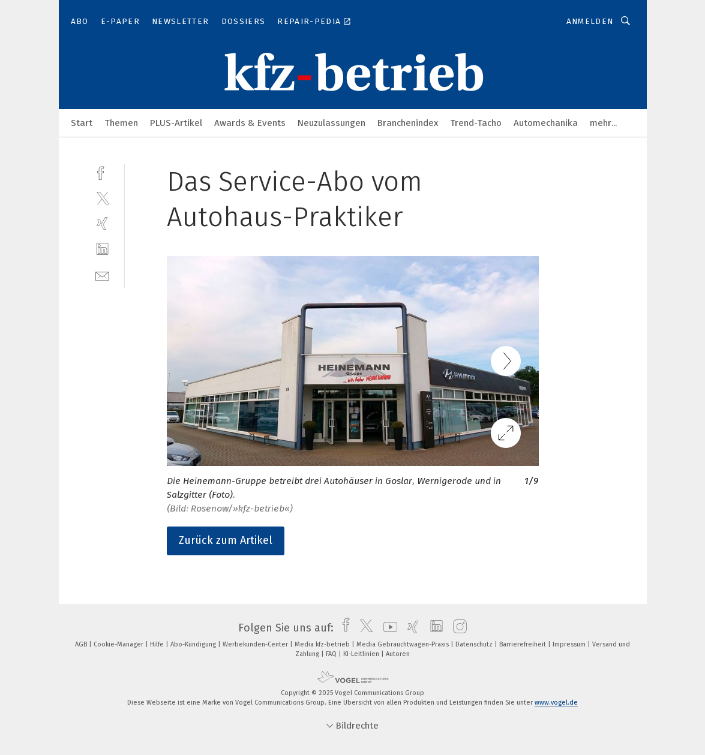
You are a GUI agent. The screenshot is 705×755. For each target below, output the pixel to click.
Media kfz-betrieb (323, 644)
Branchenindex (407, 123)
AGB (82, 644)
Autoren (398, 654)
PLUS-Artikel (176, 123)
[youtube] (387, 627)
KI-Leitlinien (362, 654)
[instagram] (457, 627)
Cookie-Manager (119, 644)
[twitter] (102, 197)
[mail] (102, 274)
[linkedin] (102, 249)
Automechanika (546, 123)
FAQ (332, 654)
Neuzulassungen (331, 123)
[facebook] (102, 171)
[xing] (102, 223)
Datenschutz (474, 644)
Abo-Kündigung (194, 644)
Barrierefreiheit (523, 644)
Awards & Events (250, 123)
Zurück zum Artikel (225, 540)
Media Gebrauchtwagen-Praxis (403, 644)
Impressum (570, 644)
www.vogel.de (556, 702)
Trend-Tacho (476, 123)
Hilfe (158, 644)
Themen (121, 123)
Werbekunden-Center (256, 644)
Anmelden (590, 21)
